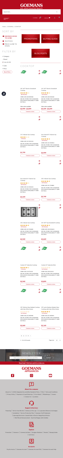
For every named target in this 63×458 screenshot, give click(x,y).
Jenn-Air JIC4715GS (26, 271)
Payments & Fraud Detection (25, 394)
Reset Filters (7, 72)
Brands (46, 432)
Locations (35, 396)
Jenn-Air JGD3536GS (47, 229)
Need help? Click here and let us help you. (32, 363)
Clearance (16, 432)
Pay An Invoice (11, 449)
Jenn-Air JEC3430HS (47, 315)
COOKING (10, 26)
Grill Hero (31, 434)
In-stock (9, 41)
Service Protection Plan (27, 413)
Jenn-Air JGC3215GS (26, 141)
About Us (8, 392)
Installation (16, 413)
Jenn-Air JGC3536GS (26, 187)
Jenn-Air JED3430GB (26, 97)
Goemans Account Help (49, 449)
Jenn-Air (6, 62)
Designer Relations (37, 432)
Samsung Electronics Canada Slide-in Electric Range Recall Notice (31, 415)
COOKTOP (18, 26)
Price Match (37, 394)
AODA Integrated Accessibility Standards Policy (26, 392)
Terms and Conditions (51, 392)
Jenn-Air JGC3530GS (47, 142)
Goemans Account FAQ (34, 449)
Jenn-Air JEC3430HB (26, 315)
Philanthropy (46, 394)
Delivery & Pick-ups (31, 410)
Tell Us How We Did (18, 410)
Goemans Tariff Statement (43, 413)
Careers (54, 394)
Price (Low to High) (11, 45)
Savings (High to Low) (11, 37)
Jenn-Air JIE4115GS (47, 271)
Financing (8, 410)
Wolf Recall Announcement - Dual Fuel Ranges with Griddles (31, 417)
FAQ (42, 392)
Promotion (8, 432)
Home (4, 26)
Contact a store (30, 111)
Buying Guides (54, 432)
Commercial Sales (25, 432)
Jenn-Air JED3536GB (47, 97)
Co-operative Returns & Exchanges (48, 410)
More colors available (25, 106)
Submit (49, 357)
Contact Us (28, 396)
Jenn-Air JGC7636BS (26, 229)
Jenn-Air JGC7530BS (47, 185)
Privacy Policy (11, 394)
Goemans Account (22, 449)
